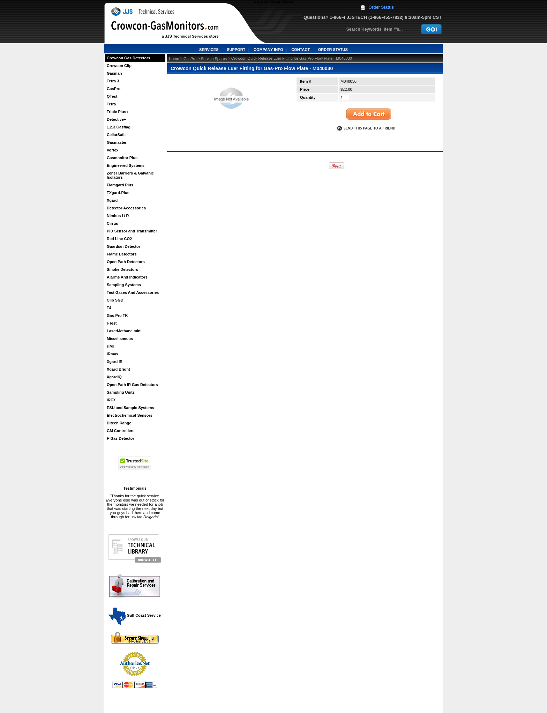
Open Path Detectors (126, 262)
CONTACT (300, 49)
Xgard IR (114, 361)
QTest (112, 96)
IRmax (112, 354)
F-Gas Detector (120, 438)
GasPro (113, 89)
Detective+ (116, 119)
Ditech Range (119, 423)
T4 (109, 308)
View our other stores (273, 2)
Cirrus (112, 223)
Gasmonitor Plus (122, 158)
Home (174, 59)
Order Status (381, 7)
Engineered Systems (125, 165)
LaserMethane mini (124, 331)
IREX (111, 400)
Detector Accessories (126, 208)
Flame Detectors (122, 254)
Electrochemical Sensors (129, 415)
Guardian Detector (123, 246)
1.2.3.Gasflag (118, 127)
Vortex (112, 150)
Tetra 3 (113, 81)
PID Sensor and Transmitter (132, 231)
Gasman (114, 73)
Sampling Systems (124, 285)
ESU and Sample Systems (130, 408)
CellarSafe (116, 135)
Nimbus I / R (118, 216)
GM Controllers (120, 431)
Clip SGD (115, 300)
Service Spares (214, 59)
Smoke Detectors (122, 269)
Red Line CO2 (119, 239)
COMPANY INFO (268, 49)
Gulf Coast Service (135, 615)
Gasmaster (117, 142)
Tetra (111, 104)
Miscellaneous (120, 338)
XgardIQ (114, 377)
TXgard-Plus (118, 193)
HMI (110, 346)
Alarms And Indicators (127, 277)
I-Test (112, 323)
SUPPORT (236, 49)
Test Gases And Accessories (133, 292)
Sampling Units (121, 392)
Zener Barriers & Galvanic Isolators (130, 175)
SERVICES (208, 49)
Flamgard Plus (120, 185)
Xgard (112, 200)
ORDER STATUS (333, 49)
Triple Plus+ (117, 112)
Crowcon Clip (119, 66)
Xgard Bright (118, 369)
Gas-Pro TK (117, 315)
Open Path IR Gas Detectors (132, 385)
